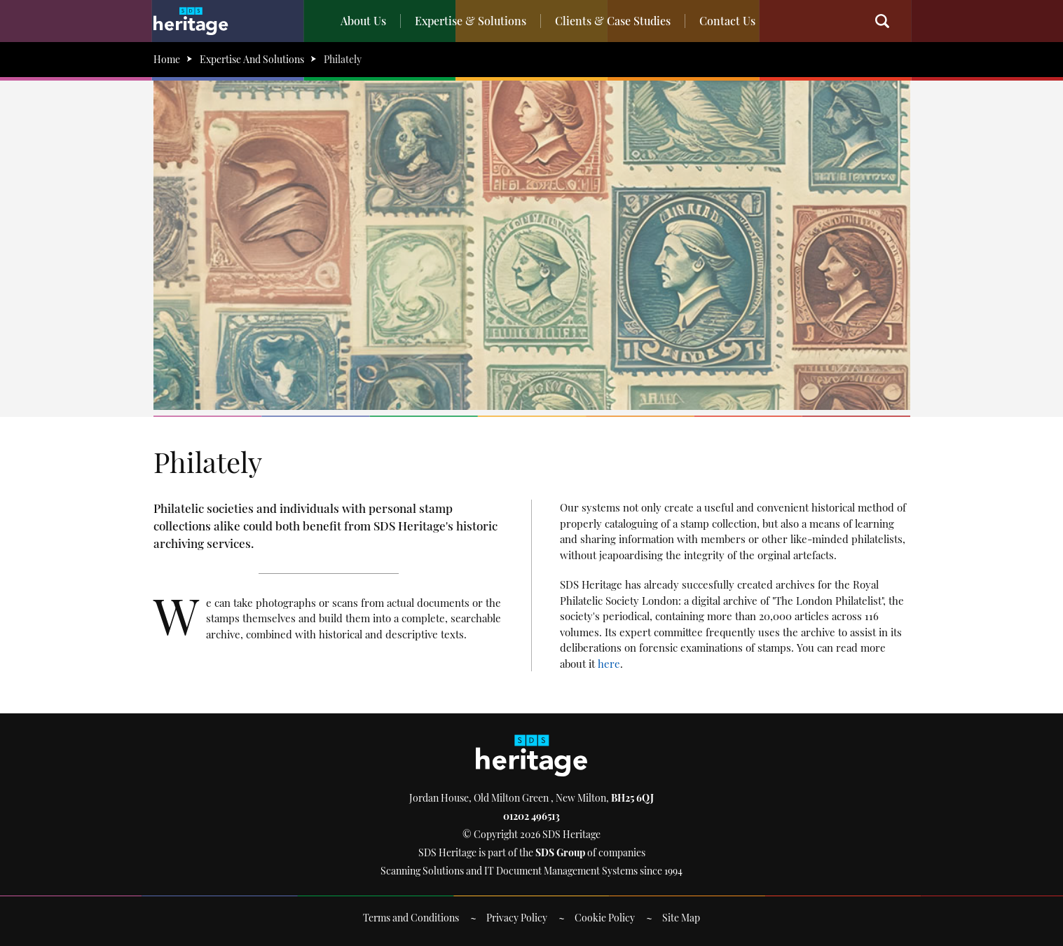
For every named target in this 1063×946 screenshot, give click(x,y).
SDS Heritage (190, 21)
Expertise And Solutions (252, 59)
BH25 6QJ (632, 797)
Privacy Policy (516, 917)
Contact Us (727, 20)
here (609, 664)
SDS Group (560, 852)
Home (166, 59)
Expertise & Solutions (470, 20)
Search (889, 21)
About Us (363, 20)
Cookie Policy (605, 917)
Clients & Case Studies (613, 20)
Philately (343, 59)
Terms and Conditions (411, 917)
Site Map (681, 917)
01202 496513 (531, 816)
